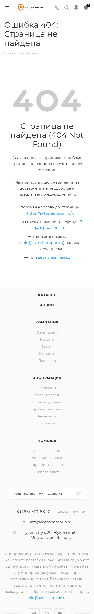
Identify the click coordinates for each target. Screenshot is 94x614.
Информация (47, 378)
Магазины (47, 388)
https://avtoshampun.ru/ (49, 213)
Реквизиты (47, 416)
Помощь (47, 441)
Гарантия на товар (47, 409)
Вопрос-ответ (47, 472)
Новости (47, 339)
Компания (47, 322)
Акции (47, 305)
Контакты (47, 353)
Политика (47, 423)
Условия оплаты (47, 395)
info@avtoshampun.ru (42, 242)
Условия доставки (47, 402)
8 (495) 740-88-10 (33, 512)
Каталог (47, 295)
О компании (47, 332)
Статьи (47, 346)
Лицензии (47, 360)
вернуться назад (54, 257)
